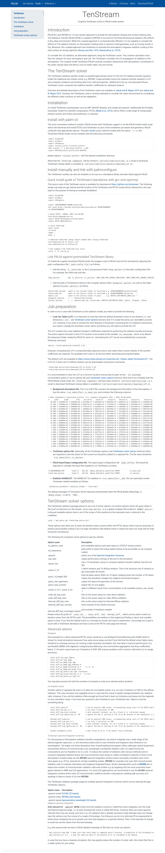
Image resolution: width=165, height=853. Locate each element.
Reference (50, 3)
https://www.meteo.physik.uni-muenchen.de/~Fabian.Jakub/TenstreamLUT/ (113, 359)
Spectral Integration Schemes (110, 555)
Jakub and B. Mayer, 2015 (127, 90)
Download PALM (145, 3)
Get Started (28, 3)
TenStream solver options (25, 35)
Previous (123, 3)
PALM (14, 3)
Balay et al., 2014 (104, 111)
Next (133, 3)
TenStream (19, 13)
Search (113, 3)
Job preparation (21, 31)
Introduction (19, 18)
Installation (19, 26)
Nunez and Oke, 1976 (88, 50)
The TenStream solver (24, 22)
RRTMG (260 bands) (71, 797)
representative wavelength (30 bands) (79, 800)
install (92, 130)
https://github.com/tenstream (125, 184)
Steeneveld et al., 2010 (109, 50)
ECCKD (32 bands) (70, 793)
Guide (38, 3)
